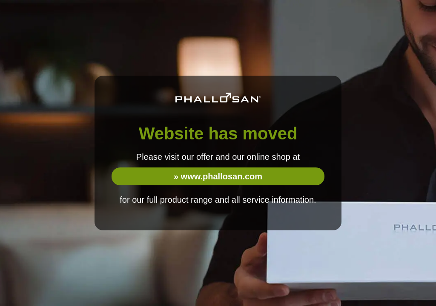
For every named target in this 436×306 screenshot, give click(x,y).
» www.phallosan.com (218, 176)
